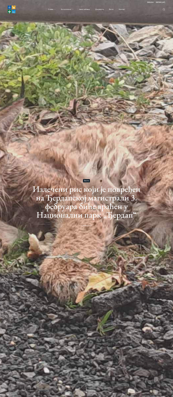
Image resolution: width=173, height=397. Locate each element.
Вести (86, 181)
